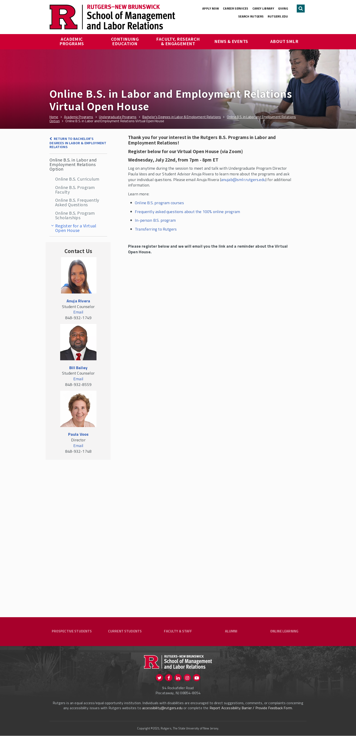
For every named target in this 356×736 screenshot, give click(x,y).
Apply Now (210, 8)
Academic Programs (71, 41)
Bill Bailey (78, 368)
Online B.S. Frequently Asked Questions (77, 202)
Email (78, 312)
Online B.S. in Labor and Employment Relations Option (73, 164)
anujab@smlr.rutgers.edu (243, 180)
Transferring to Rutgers (156, 229)
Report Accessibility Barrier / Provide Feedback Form (251, 708)
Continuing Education (125, 41)
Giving (283, 8)
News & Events (231, 41)
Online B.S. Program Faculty (75, 189)
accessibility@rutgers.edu (162, 708)
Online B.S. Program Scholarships (75, 215)
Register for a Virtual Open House (75, 228)
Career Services (235, 8)
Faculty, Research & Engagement (178, 41)
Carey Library (263, 8)
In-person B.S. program (155, 220)
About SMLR (284, 41)
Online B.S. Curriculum (77, 179)
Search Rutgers (251, 16)
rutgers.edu (278, 16)
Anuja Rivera (78, 301)
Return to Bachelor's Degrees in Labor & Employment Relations (77, 142)
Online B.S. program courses (159, 203)
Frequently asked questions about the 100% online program (187, 212)
